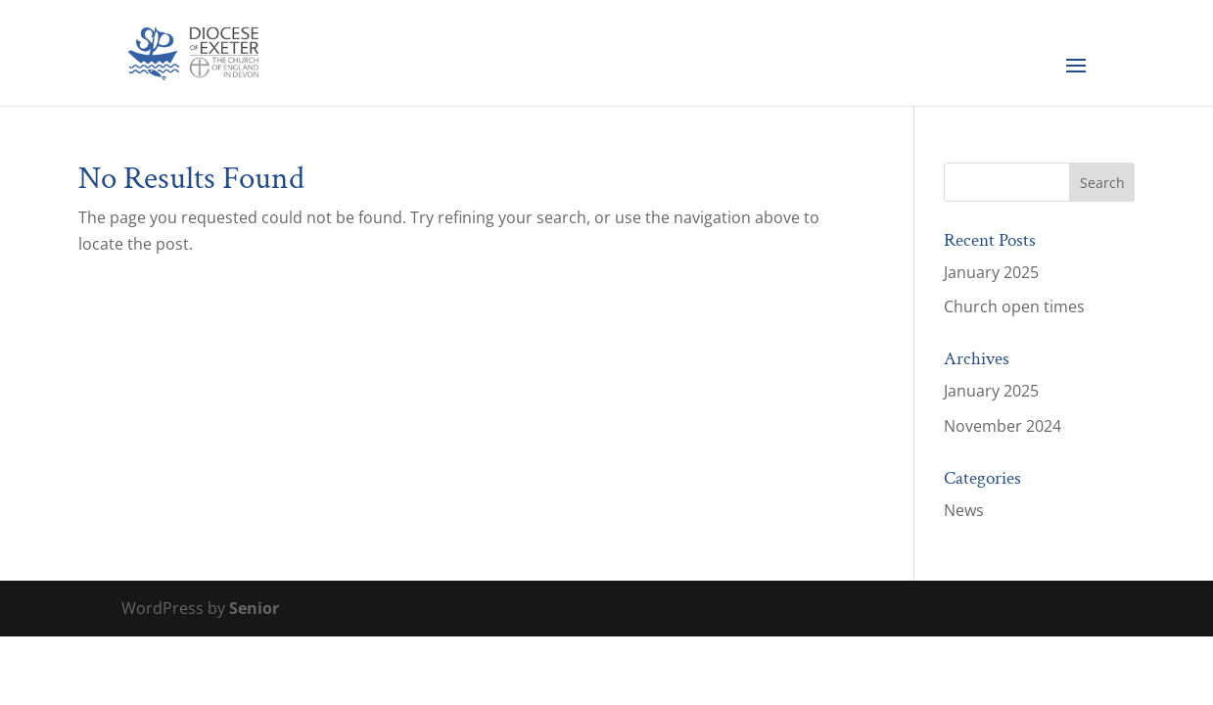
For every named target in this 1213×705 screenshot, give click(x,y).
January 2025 (991, 272)
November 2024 (1002, 426)
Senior (254, 608)
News (964, 510)
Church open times (1014, 306)
